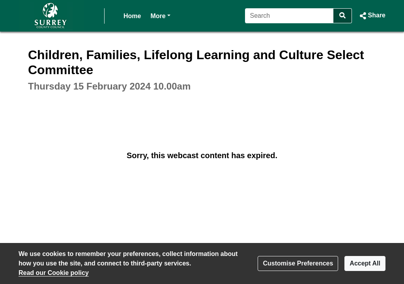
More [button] (160, 15)
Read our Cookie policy (54, 272)
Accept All (365, 263)
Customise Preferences (298, 263)
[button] (371, 16)
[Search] (289, 15)
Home (132, 16)
